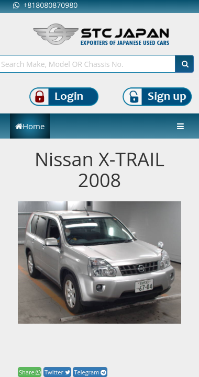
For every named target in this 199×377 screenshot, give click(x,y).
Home (30, 126)
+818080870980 (45, 5)
